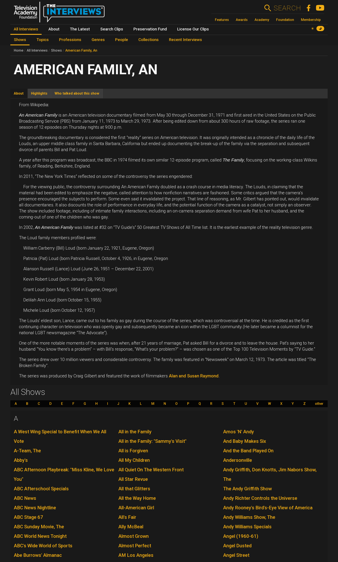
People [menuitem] (121, 39)
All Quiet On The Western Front (151, 469)
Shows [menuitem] (20, 39)
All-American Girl (136, 507)
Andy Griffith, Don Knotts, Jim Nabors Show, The (270, 474)
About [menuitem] (54, 29)
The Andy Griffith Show (247, 488)
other (319, 403)
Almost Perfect (134, 545)
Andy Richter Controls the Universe (260, 498)
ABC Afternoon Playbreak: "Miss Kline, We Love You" (64, 474)
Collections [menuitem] (148, 39)
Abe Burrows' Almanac (38, 555)
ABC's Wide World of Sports (43, 545)
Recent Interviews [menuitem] (185, 39)
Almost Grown (133, 536)
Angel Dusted (237, 545)
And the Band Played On (248, 450)
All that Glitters (134, 488)
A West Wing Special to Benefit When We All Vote (60, 436)
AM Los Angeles (135, 555)
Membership (311, 20)
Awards (242, 20)
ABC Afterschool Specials (41, 488)
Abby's (21, 460)
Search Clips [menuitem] (111, 29)
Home (18, 50)
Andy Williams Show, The (249, 517)
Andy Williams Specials (247, 526)
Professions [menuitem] (70, 39)
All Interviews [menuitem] (26, 29)
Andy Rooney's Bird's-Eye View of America (268, 507)
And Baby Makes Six (244, 441)
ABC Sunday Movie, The (39, 526)
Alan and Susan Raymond (194, 375)
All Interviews (37, 50)
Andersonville (237, 460)
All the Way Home (137, 498)
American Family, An (81, 50)
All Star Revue (133, 479)
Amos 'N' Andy (238, 431)
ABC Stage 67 (28, 517)
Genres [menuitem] (98, 39)
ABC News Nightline (35, 507)
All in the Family (135, 431)
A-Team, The (27, 450)
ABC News (25, 498)
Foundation (285, 20)
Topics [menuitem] (42, 39)
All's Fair (127, 517)
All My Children (134, 460)
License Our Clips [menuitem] (193, 29)
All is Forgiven (133, 450)
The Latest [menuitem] (80, 29)
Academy (262, 20)
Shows (56, 50)
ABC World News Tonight (40, 536)
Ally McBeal (130, 526)
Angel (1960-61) (240, 536)
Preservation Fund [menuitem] (150, 29)
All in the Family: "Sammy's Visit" (152, 441)
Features (222, 20)
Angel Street (236, 555)
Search (287, 8)
